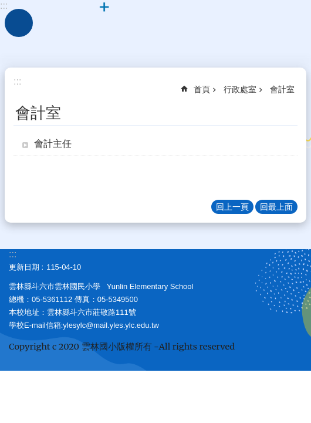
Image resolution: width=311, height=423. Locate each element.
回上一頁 (232, 207)
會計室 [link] (282, 89)
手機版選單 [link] (19, 23)
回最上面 (276, 207)
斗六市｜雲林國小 (155, 29)
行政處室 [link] (240, 89)
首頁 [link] (202, 89)
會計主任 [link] (53, 144)
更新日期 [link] (24, 267)
